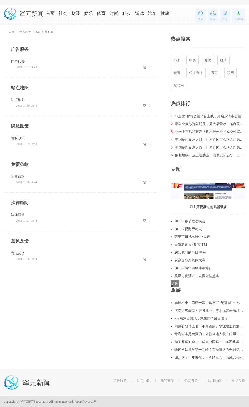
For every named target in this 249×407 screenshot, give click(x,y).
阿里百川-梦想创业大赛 (192, 237)
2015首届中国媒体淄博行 (193, 268)
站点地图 (144, 381)
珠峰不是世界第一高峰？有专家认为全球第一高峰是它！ (209, 350)
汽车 (152, 13)
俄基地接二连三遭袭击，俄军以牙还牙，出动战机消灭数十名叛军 (208, 155)
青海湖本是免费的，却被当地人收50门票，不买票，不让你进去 (209, 334)
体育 (101, 13)
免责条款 (191, 381)
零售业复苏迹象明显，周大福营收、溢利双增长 (208, 124)
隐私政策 (167, 381)
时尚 (114, 13)
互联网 (178, 85)
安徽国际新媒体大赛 (189, 260)
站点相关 (25, 32)
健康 (165, 13)
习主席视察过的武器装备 (208, 207)
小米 (176, 60)
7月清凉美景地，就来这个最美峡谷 (200, 318)
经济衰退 (196, 73)
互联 (214, 73)
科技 (126, 13)
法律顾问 (215, 381)
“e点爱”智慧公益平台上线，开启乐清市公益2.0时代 (208, 116)
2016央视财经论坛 (188, 229)
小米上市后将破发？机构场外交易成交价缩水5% (208, 132)
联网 (230, 73)
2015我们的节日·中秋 (190, 252)
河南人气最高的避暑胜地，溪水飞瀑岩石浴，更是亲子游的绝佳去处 (209, 310)
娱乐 (88, 13)
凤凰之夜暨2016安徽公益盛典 (196, 276)
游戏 (139, 13)
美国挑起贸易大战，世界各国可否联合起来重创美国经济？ (208, 139)
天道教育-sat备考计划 (190, 244)
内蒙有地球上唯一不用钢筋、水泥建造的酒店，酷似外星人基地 (209, 326)
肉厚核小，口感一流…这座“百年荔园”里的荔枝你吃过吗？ (209, 303)
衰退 (176, 73)
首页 (50, 13)
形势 (208, 60)
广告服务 (120, 381)
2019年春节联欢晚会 (189, 221)
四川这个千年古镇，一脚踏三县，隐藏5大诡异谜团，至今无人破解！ (209, 357)
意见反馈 (238, 381)
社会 (63, 13)
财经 (75, 13)
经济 (223, 60)
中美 (192, 60)
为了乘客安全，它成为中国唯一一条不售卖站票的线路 (209, 342)
